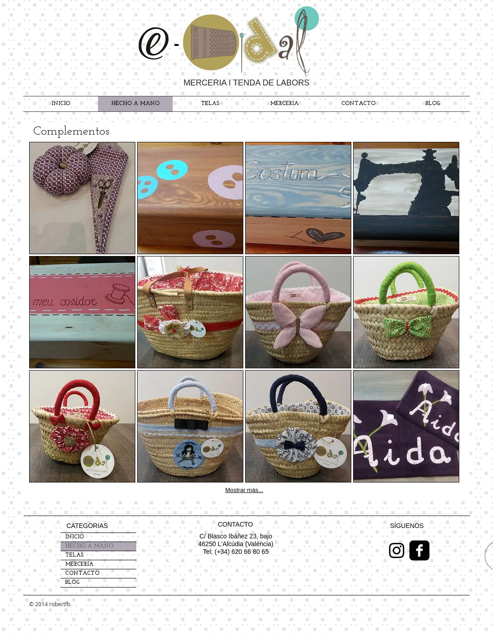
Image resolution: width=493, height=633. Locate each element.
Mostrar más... (244, 490)
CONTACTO (82, 573)
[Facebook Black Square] (419, 550)
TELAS (74, 555)
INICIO (74, 537)
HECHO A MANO (89, 546)
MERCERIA (79, 564)
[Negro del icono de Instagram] (396, 550)
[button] (82, 198)
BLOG (72, 582)
